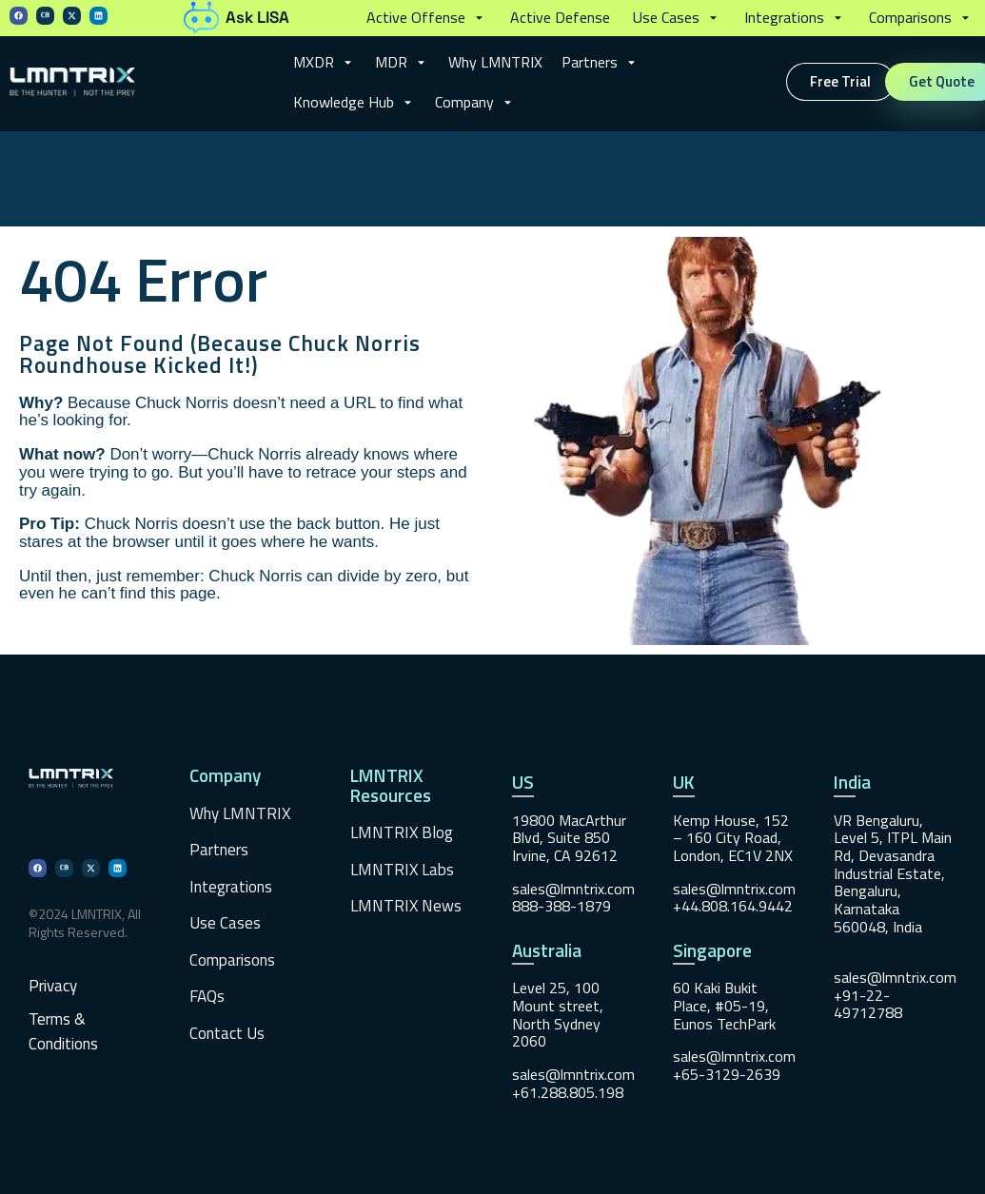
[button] (427, 17)
